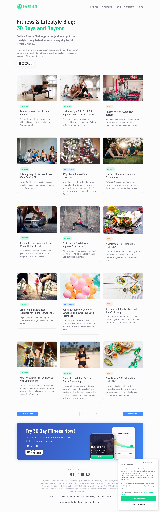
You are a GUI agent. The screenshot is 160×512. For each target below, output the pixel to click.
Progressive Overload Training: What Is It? (35, 113)
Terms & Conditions (70, 497)
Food (118, 6)
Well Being (107, 6)
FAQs (140, 6)
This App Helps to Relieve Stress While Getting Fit (36, 176)
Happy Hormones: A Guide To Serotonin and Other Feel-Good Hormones (78, 312)
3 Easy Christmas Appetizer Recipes (119, 113)
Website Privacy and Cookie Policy (96, 497)
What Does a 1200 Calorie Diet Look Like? (120, 380)
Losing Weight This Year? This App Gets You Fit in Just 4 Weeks (79, 113)
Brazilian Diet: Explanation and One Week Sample (121, 310)
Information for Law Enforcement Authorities (80, 502)
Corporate (129, 6)
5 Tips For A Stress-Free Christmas (75, 176)
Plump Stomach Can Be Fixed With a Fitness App (77, 380)
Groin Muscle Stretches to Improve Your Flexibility (76, 245)
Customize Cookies (138, 504)
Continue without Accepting (149, 462)
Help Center (54, 497)
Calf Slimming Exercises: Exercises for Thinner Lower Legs (37, 311)
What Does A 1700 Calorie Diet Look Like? (120, 245)
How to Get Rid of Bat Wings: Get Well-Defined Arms (36, 379)
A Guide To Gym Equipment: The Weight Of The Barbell (36, 244)
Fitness (94, 6)
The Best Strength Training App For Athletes (121, 176)
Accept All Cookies (138, 498)
